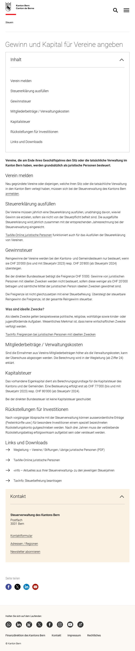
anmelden (12, 194)
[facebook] (9, 587)
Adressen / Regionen (24, 544)
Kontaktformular (21, 536)
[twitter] (17, 587)
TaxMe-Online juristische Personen (29, 235)
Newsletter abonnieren (25, 552)
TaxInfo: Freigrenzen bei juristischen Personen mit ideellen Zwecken (51, 334)
